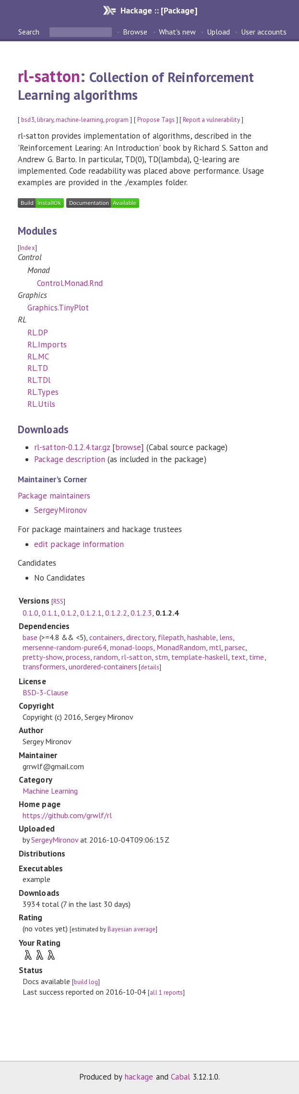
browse (128, 447)
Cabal (180, 1076)
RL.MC (38, 356)
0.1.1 (50, 613)
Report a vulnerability (211, 120)
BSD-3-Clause (45, 692)
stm (161, 657)
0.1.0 (30, 613)
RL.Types (42, 392)
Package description (69, 459)
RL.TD (37, 368)
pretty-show (42, 657)
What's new (177, 31)
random (106, 657)
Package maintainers (54, 495)
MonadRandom (180, 647)
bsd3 (27, 120)
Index (27, 248)
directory (140, 637)
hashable (201, 637)
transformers (44, 666)
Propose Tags (156, 120)
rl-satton (49, 75)
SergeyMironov (60, 510)
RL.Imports (46, 344)
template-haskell (199, 657)
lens (226, 637)
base (30, 637)
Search (29, 31)
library (45, 120)
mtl (215, 647)
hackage (138, 1076)
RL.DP (37, 332)
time (256, 657)
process (78, 657)
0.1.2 (69, 613)
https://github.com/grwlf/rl (67, 815)
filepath (171, 637)
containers (106, 637)
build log (86, 982)
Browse (135, 31)
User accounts (264, 31)
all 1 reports (166, 992)
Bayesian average (131, 929)
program (117, 120)
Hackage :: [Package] (158, 10)
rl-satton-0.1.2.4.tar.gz (72, 447)
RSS (58, 601)
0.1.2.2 (116, 613)
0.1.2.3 (141, 613)
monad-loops (131, 647)
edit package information (79, 544)
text (238, 657)
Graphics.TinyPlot (57, 307)
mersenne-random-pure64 (65, 647)
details (150, 667)
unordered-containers (103, 666)
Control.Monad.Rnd (69, 283)
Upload (218, 31)
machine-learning (79, 120)
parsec (235, 647)
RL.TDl (38, 380)
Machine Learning (50, 791)
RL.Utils (41, 404)
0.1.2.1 (91, 613)
